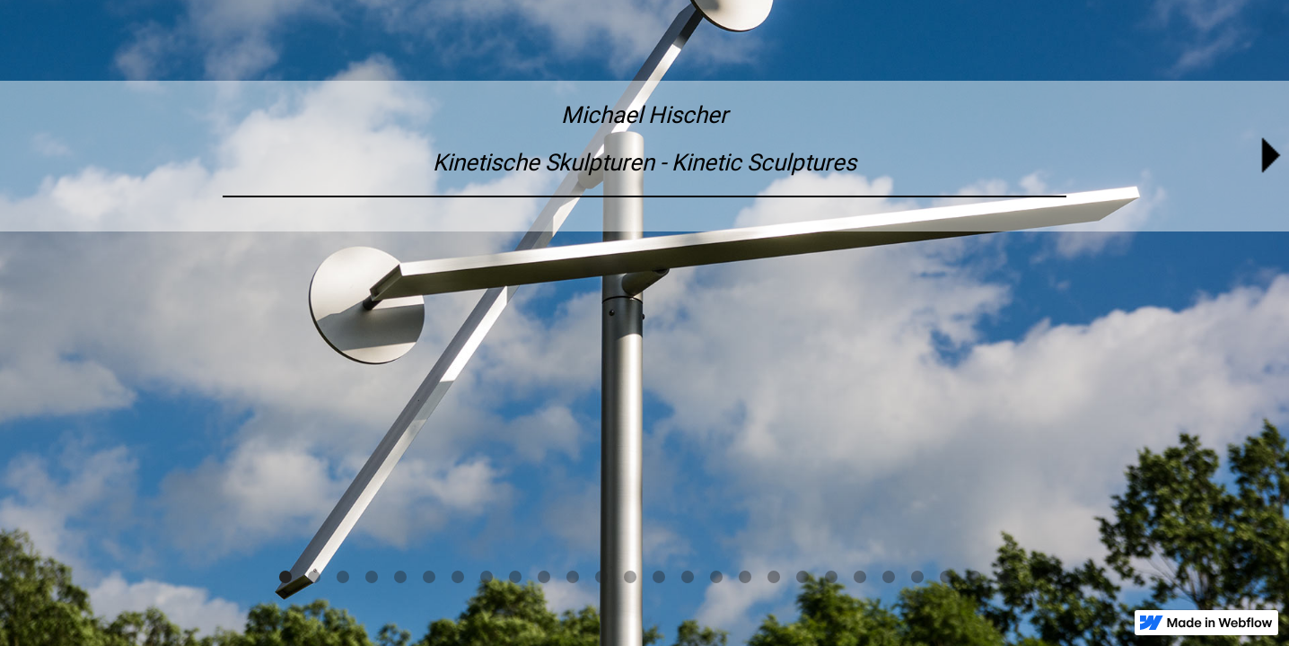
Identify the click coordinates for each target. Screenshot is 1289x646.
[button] (285, 577)
